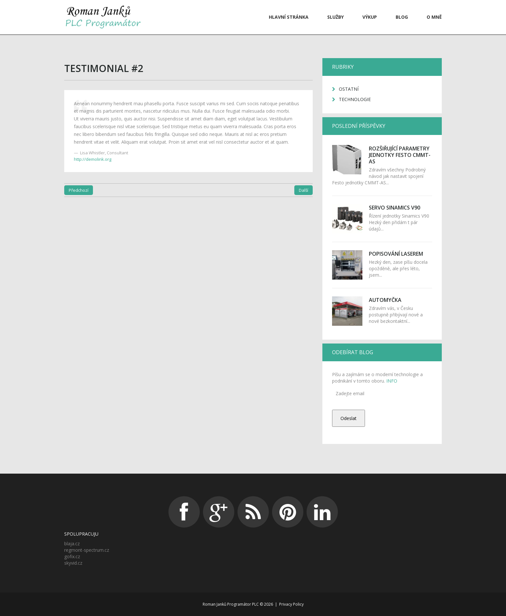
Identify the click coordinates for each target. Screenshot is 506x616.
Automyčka (385, 299)
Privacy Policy (291, 604)
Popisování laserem (396, 253)
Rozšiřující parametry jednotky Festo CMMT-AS (399, 155)
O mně (434, 17)
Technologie (355, 99)
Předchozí (78, 190)
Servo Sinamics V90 (394, 207)
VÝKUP (369, 17)
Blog (402, 17)
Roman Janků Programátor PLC (231, 604)
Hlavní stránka (289, 17)
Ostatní (349, 89)
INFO (391, 381)
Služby (335, 17)
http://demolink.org (92, 159)
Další (303, 190)
